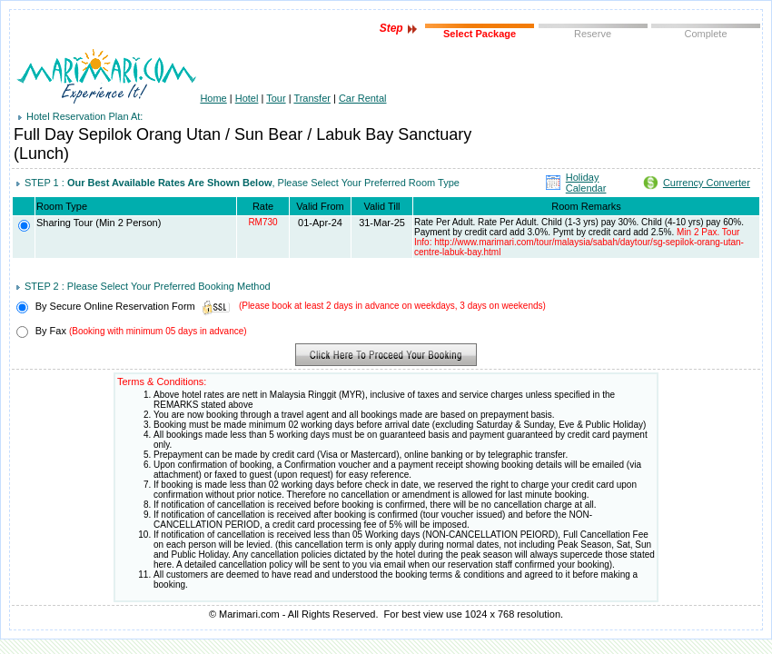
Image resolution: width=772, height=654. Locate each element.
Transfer (312, 98)
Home (213, 98)
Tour (275, 98)
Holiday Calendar (586, 182)
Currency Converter (706, 182)
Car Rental (363, 98)
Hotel (247, 98)
